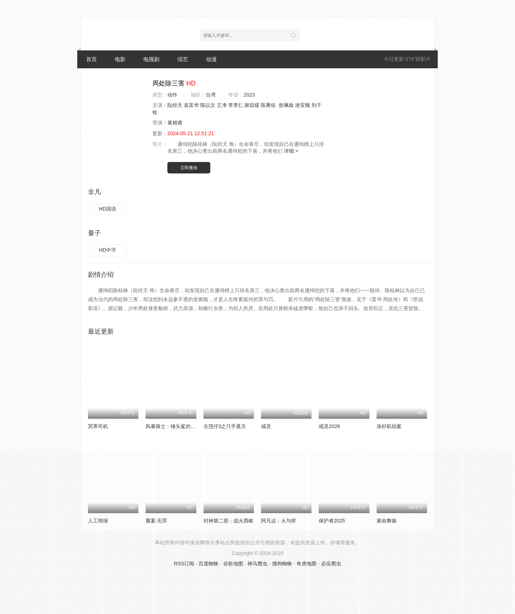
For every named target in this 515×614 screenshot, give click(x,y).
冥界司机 (98, 426)
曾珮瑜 (286, 105)
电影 (120, 59)
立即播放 (188, 167)
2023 (249, 95)
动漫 (211, 59)
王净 (222, 105)
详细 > (291, 151)
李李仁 (235, 105)
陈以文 (207, 105)
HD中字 (107, 250)
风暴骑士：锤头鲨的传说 (173, 426)
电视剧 (151, 59)
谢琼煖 (251, 105)
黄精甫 (174, 123)
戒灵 (266, 426)
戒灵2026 (329, 426)
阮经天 (174, 105)
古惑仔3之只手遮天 (224, 426)
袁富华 (191, 105)
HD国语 (107, 209)
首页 (91, 59)
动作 (172, 95)
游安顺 (302, 105)
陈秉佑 (268, 105)
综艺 (182, 59)
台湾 (211, 95)
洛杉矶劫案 (389, 426)
